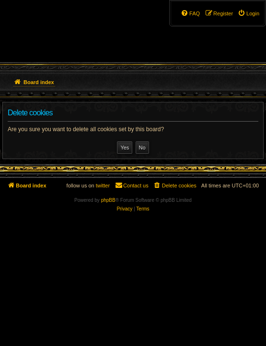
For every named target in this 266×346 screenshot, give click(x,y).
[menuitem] (248, 13)
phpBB (108, 200)
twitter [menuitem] (103, 185)
